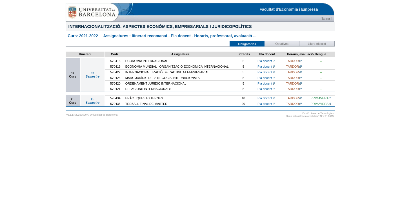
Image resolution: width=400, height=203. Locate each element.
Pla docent (264, 61)
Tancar (326, 18)
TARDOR (292, 61)
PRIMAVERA (319, 98)
